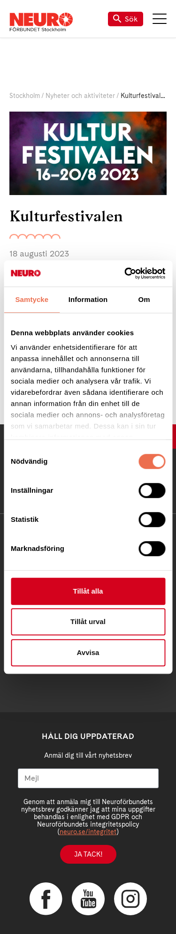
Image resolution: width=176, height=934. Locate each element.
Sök (125, 19)
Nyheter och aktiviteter (80, 95)
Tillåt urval (88, 621)
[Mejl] (88, 778)
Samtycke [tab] (31, 299)
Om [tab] (144, 299)
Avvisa (88, 652)
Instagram (130, 898)
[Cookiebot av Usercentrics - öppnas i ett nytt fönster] (125, 273)
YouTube (88, 898)
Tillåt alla (88, 591)
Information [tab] (88, 299)
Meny (160, 18)
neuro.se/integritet (88, 832)
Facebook (46, 898)
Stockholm (24, 95)
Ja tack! (88, 854)
